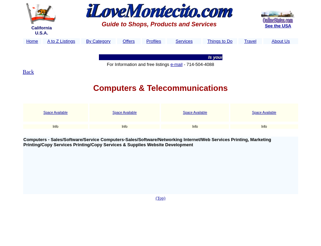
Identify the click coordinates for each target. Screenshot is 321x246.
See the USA (278, 25)
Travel (250, 41)
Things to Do (220, 41)
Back (28, 72)
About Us (281, 41)
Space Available (55, 112)
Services (184, 41)
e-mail (177, 64)
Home (32, 41)
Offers (129, 41)
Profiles (153, 41)
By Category (98, 41)
